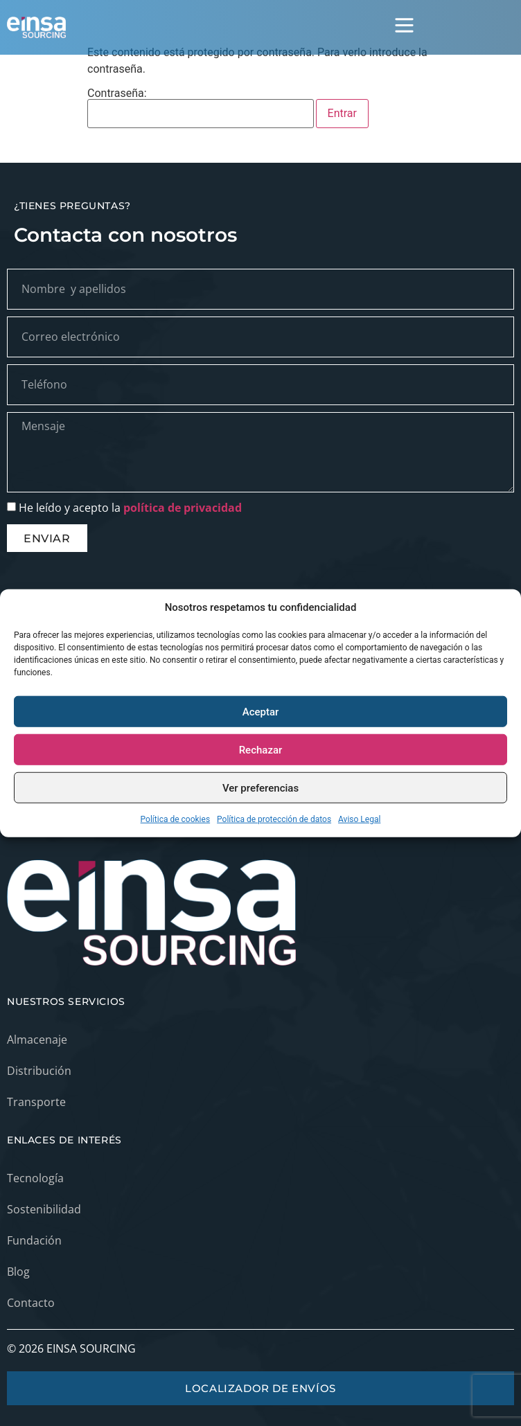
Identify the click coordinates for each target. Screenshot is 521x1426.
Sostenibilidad (44, 1209)
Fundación (34, 1240)
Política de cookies (176, 819)
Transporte (36, 1101)
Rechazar (261, 749)
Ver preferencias (260, 787)
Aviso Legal (359, 819)
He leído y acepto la (130, 507)
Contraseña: (200, 108)
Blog (18, 1271)
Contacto (31, 1302)
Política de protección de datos (274, 819)
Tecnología (35, 1178)
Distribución (39, 1070)
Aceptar (260, 711)
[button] (405, 27)
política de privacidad (182, 507)
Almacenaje (37, 1039)
